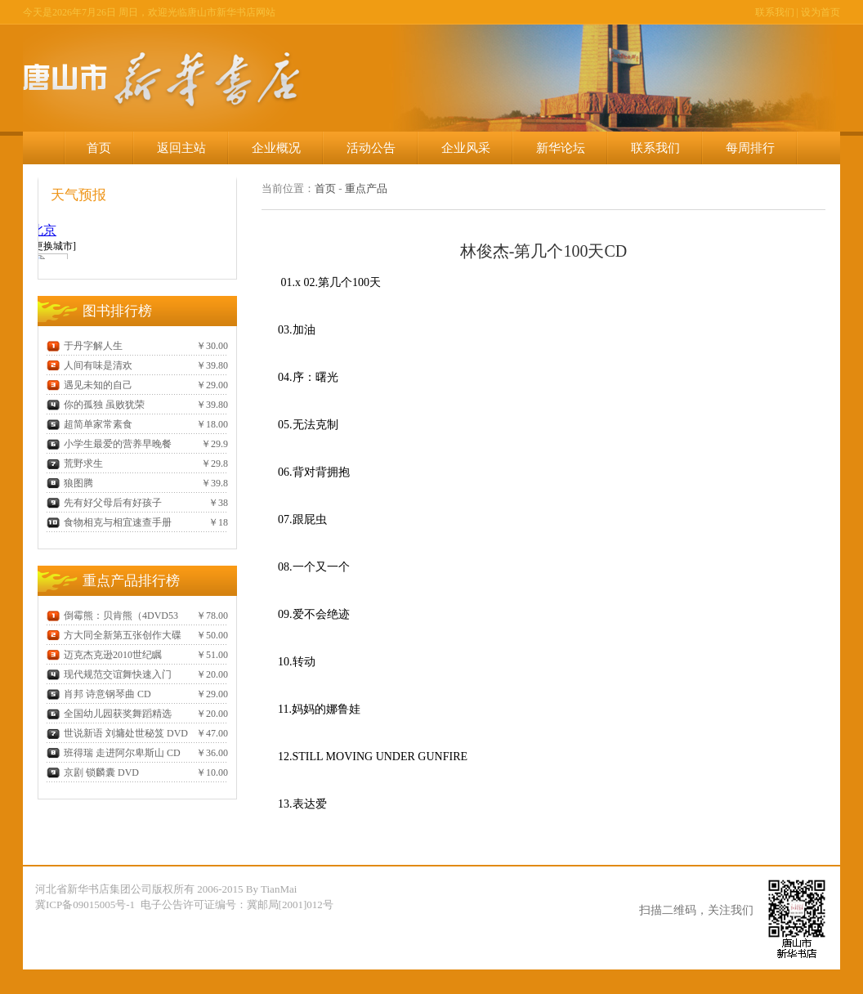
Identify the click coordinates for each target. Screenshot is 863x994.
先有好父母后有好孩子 (104, 502)
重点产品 (366, 188)
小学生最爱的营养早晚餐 (109, 444)
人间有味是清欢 (89, 365)
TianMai (279, 889)
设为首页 (820, 12)
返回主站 (181, 147)
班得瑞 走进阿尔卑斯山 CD (114, 753)
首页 (99, 147)
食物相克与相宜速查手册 (109, 522)
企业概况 (276, 147)
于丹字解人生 (85, 345)
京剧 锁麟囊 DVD (93, 772)
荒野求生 (75, 463)
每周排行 (750, 147)
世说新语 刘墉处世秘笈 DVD (117, 733)
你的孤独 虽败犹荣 (96, 404)
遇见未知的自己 (89, 385)
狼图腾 (70, 483)
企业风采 (465, 147)
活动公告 (371, 147)
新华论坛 (560, 147)
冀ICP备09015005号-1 (86, 904)
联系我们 (774, 12)
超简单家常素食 (89, 424)
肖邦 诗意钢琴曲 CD (99, 694)
